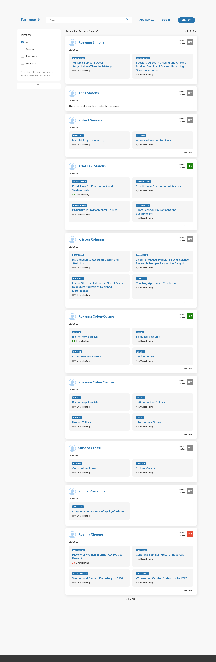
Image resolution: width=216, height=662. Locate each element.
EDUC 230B (142, 255)
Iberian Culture (145, 356)
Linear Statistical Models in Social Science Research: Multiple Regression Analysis (162, 261)
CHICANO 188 (143, 58)
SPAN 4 (140, 418)
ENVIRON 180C (79, 205)
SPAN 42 (140, 352)
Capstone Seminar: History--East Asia (160, 554)
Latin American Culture (86, 356)
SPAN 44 (77, 352)
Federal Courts (145, 468)
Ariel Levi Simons (92, 166)
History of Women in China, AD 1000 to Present (97, 556)
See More (189, 152)
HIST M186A (142, 574)
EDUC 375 (141, 278)
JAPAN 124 (78, 507)
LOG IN (166, 20)
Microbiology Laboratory (88, 140)
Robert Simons (90, 120)
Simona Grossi (89, 448)
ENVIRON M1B (143, 205)
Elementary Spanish (85, 336)
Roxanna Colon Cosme (96, 382)
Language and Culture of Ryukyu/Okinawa (99, 511)
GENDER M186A (80, 574)
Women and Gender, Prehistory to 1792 (97, 578)
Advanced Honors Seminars (153, 140)
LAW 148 (77, 463)
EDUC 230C (78, 278)
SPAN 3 (76, 332)
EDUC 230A (78, 255)
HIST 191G (141, 550)
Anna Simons (88, 93)
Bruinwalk (30, 20)
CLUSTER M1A (79, 182)
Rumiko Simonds (91, 491)
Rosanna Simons (91, 42)
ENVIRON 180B (143, 182)
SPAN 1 (140, 332)
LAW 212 (141, 463)
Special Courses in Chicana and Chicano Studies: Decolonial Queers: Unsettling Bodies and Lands (161, 66)
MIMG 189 (141, 136)
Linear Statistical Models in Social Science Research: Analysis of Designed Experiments (98, 286)
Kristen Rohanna (91, 239)
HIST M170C (78, 550)
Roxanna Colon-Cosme (96, 316)
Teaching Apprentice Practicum (156, 283)
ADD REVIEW (147, 20)
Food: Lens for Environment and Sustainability (92, 188)
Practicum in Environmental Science (158, 186)
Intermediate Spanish (149, 422)
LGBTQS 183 (78, 58)
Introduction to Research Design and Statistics (95, 261)
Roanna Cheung (90, 534)
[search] (85, 20)
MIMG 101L (78, 136)
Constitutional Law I (85, 468)
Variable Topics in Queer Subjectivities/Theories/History (92, 64)
